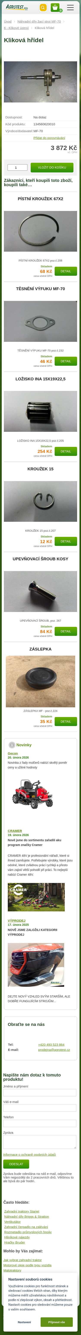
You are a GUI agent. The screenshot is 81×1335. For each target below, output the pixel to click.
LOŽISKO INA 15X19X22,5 (41, 379)
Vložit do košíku (52, 167)
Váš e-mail (11, 1102)
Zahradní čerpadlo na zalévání (26, 1227)
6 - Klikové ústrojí (16, 28)
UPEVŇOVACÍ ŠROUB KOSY (40, 559)
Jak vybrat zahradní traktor (22, 1260)
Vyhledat (43, 7)
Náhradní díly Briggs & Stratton (26, 1216)
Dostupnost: (14, 117)
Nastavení (24, 1322)
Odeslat (16, 1164)
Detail (66, 271)
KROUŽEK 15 (40, 469)
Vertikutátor (12, 1221)
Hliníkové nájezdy (17, 1237)
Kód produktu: (15, 124)
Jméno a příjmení (15, 1086)
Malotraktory (12, 1270)
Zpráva (8, 1132)
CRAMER (15, 831)
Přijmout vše (56, 1322)
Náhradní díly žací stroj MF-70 (39, 21)
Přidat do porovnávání (49, 138)
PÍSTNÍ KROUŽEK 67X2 (40, 199)
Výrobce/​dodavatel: (19, 131)
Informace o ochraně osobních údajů (29, 1154)
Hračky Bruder (14, 1242)
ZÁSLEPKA (40, 649)
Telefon (8, 1117)
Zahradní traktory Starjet (21, 1211)
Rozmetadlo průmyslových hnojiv (28, 1232)
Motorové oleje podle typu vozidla (27, 1265)
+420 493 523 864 (51, 1044)
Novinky (24, 745)
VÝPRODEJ (16, 920)
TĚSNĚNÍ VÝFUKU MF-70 (40, 289)
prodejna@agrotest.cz (54, 1050)
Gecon (13, 753)
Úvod (7, 21)
